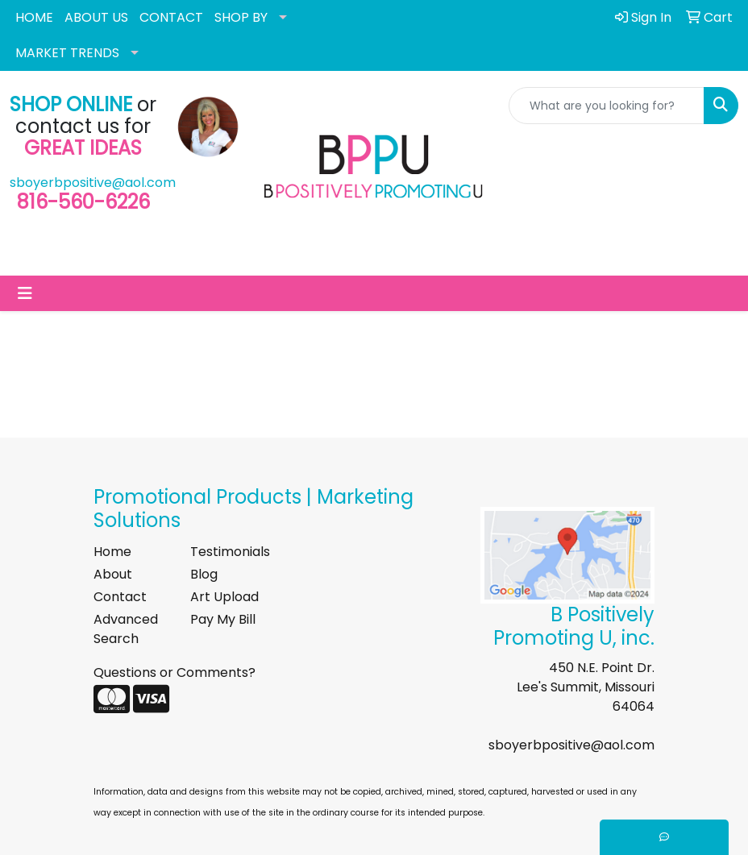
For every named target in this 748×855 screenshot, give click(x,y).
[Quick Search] (606, 105)
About (113, 574)
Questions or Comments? (175, 672)
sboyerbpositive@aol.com (93, 182)
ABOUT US (96, 17)
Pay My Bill (223, 619)
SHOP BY (241, 17)
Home (112, 551)
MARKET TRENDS (67, 53)
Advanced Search (126, 629)
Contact (120, 596)
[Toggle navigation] (25, 293)
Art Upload (224, 596)
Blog (204, 574)
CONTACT (171, 17)
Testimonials (229, 551)
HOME (34, 17)
